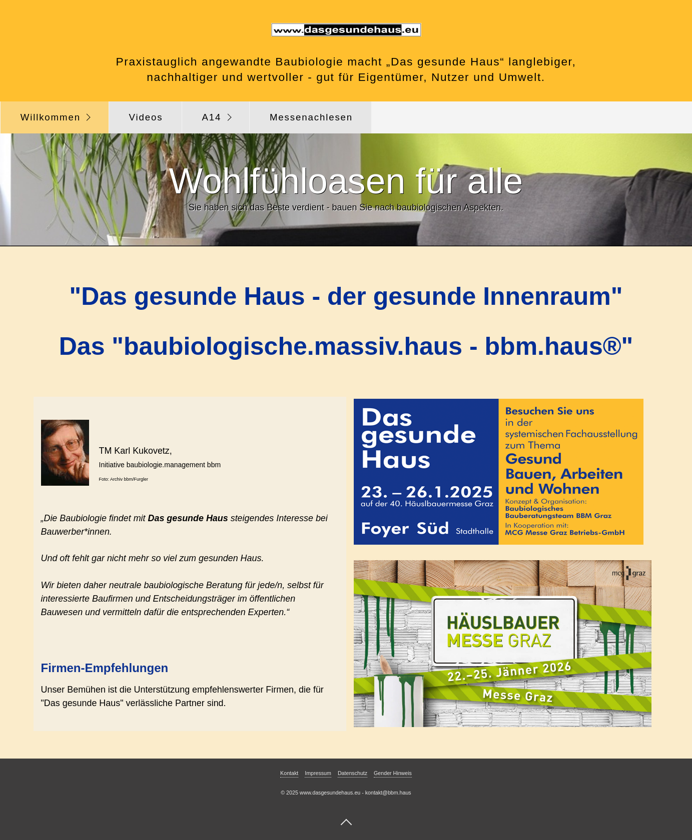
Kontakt (289, 773)
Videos (146, 117)
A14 (211, 117)
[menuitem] (55, 117)
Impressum (318, 773)
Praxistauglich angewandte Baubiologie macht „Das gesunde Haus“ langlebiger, (346, 61)
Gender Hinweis (393, 773)
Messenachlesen (311, 117)
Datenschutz (352, 773)
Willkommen (51, 117)
